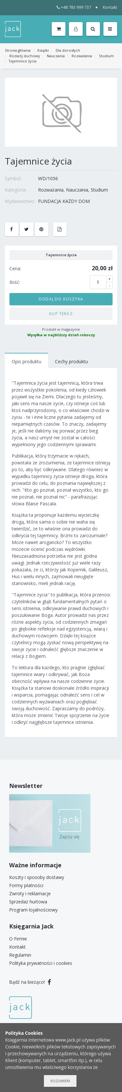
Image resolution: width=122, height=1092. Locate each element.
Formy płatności (26, 885)
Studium (106, 55)
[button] (77, 29)
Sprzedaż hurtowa (28, 902)
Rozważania (82, 55)
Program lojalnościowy (33, 910)
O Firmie (18, 939)
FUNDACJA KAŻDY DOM (64, 201)
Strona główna (18, 50)
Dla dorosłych (68, 50)
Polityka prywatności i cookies (40, 963)
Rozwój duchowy (24, 55)
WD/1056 (48, 178)
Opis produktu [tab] (26, 361)
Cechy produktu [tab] (71, 361)
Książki (43, 50)
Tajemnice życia (22, 61)
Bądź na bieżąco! (30, 982)
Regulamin (20, 955)
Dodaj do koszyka (61, 298)
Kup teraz (61, 313)
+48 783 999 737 (74, 7)
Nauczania (56, 55)
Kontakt (110, 7)
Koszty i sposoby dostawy (36, 877)
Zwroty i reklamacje (30, 893)
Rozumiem (60, 1080)
